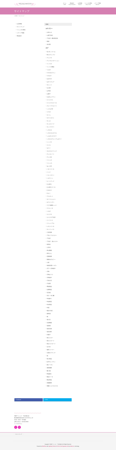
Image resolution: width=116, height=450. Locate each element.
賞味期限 (49, 367)
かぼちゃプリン (51, 97)
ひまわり (49, 190)
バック (49, 172)
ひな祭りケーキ (51, 187)
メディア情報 (20, 32)
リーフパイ (50, 220)
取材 (48, 41)
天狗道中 (49, 277)
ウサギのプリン (51, 72)
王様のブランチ (51, 352)
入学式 (49, 247)
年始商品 (49, 301)
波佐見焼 (49, 328)
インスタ (49, 63)
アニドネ (49, 57)
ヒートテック (50, 181)
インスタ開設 (50, 66)
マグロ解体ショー (52, 205)
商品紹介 (19, 35)
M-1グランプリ (51, 54)
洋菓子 (49, 334)
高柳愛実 (49, 382)
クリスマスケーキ (52, 103)
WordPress (44, 446)
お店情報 (19, 23)
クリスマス (50, 100)
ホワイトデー (50, 202)
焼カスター (50, 337)
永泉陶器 (49, 322)
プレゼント (50, 196)
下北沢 (49, 238)
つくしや (49, 160)
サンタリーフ (50, 124)
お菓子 (49, 93)
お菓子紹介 (50, 35)
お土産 (49, 87)
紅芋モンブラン (51, 361)
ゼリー (49, 148)
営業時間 (49, 256)
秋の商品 (49, 358)
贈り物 (49, 370)
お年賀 (49, 90)
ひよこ (49, 193)
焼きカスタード (51, 343)
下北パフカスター (52, 235)
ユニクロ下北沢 (51, 217)
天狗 (48, 271)
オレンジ (49, 84)
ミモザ (49, 211)
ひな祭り (49, 184)
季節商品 (49, 286)
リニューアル (50, 223)
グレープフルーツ (52, 106)
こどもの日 (50, 109)
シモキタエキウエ (52, 133)
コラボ (49, 112)
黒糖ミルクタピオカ (52, 386)
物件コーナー (50, 349)
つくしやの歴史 (21, 29)
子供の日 (49, 280)
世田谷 (49, 244)
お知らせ (49, 32)
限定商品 (49, 379)
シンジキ (49, 142)
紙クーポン (50, 364)
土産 (48, 262)
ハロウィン (50, 178)
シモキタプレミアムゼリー (54, 139)
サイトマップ (20, 26)
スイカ (49, 145)
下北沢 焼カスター (52, 241)
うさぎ (49, 69)
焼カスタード (50, 340)
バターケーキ (50, 169)
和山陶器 (49, 250)
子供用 (49, 283)
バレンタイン (50, 175)
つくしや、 (50, 163)
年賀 (48, 307)
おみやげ (49, 78)
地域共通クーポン (52, 265)
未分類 (49, 44)
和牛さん (49, 253)
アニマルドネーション (53, 60)
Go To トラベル (51, 51)
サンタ (49, 121)
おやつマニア (50, 82)
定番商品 (49, 289)
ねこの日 (49, 166)
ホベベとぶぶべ (51, 199)
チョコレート (50, 154)
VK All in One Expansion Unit (63, 446)
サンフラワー (50, 127)
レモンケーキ (50, 226)
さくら (49, 115)
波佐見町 (49, 331)
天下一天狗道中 (51, 268)
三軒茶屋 (49, 232)
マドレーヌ (50, 208)
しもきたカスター (52, 136)
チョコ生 (49, 157)
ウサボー (49, 75)
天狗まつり (50, 274)
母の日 (49, 319)
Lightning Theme (52, 446)
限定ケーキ (50, 376)
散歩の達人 (50, 310)
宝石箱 (49, 292)
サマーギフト (50, 118)
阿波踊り (49, 373)
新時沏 (49, 313)
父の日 (49, 346)
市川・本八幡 (50, 295)
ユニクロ (49, 214)
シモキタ (49, 130)
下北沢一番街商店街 (52, 38)
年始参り (49, 298)
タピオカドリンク (52, 151)
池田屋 (49, 325)
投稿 (47, 24)
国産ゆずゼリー (51, 259)
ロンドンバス (50, 229)
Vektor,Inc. (72, 446)
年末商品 (49, 304)
